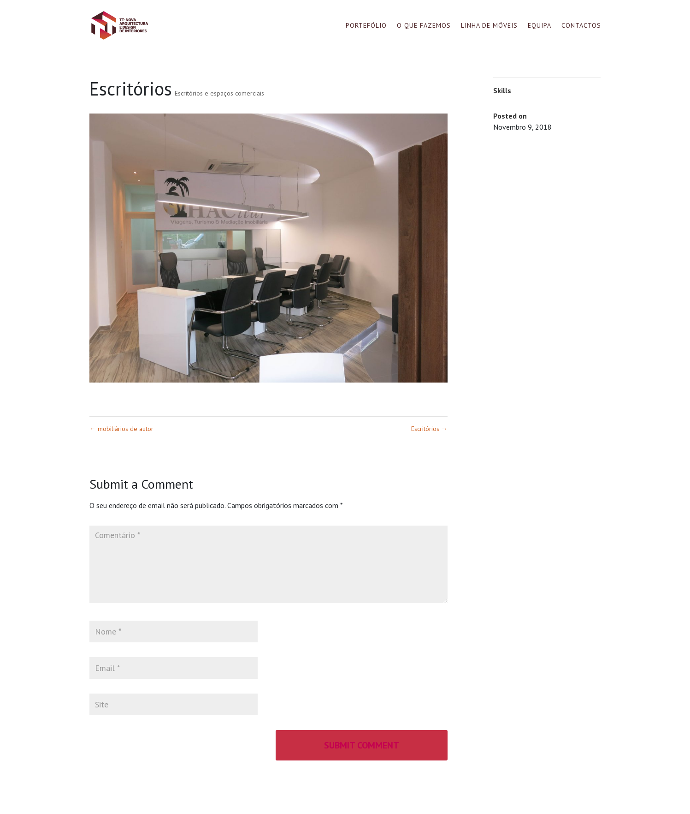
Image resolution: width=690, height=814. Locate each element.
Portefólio (366, 26)
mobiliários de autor (121, 429)
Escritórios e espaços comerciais (219, 93)
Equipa (539, 26)
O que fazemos (424, 26)
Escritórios (429, 429)
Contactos (581, 26)
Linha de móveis (489, 26)
